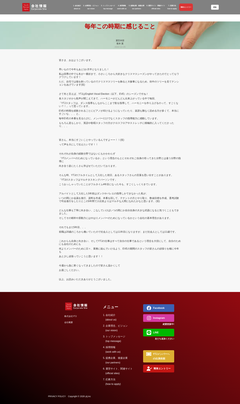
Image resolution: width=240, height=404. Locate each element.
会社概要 (68, 322)
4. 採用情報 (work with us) (112, 349)
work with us (122, 7)
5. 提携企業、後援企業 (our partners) (115, 360)
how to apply (172, 7)
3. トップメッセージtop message (108, 7)
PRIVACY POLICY (57, 396)
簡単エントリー (186, 7)
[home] (38, 7)
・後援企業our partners (136, 7)
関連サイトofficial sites (156, 7)
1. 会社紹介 (109, 317)
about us (77, 7)
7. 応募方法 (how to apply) (112, 381)
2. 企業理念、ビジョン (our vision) (115, 328)
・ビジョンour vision (91, 7)
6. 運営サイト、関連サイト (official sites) (118, 371)
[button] (215, 7)
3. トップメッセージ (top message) (114, 338)
